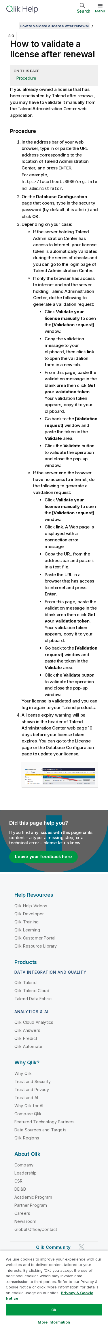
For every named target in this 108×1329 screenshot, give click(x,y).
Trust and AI (26, 1096)
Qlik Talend (25, 981)
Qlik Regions (26, 1136)
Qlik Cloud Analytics (33, 1021)
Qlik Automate (28, 1045)
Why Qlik (23, 1072)
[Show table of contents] (11, 25)
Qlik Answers (27, 1029)
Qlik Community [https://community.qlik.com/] (53, 1246)
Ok (53, 1309)
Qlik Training (26, 920)
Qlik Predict (25, 1037)
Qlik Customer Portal (34, 936)
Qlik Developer (29, 912)
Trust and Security (32, 1080)
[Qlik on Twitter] (81, 1245)
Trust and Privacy (31, 1088)
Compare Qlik (27, 1112)
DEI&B (20, 1187)
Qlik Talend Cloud (31, 989)
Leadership (25, 1171)
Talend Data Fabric (33, 997)
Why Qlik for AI (28, 1104)
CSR (18, 1179)
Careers (22, 1212)
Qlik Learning (27, 928)
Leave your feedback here (43, 855)
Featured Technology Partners (44, 1120)
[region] (54, 1289)
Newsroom (25, 1220)
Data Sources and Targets (40, 1128)
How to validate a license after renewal (54, 26)
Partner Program (30, 1204)
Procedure (26, 78)
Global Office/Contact (35, 1228)
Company (23, 1163)
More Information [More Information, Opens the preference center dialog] (54, 1322)
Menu (100, 11)
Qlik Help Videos (31, 904)
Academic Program (33, 1196)
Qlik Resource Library (35, 944)
